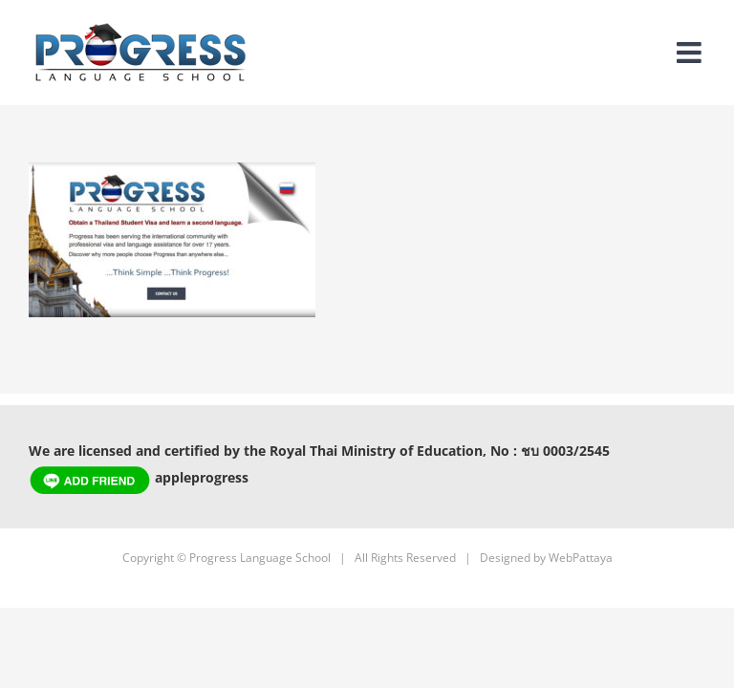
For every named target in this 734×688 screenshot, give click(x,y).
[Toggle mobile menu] (691, 52)
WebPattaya (581, 557)
